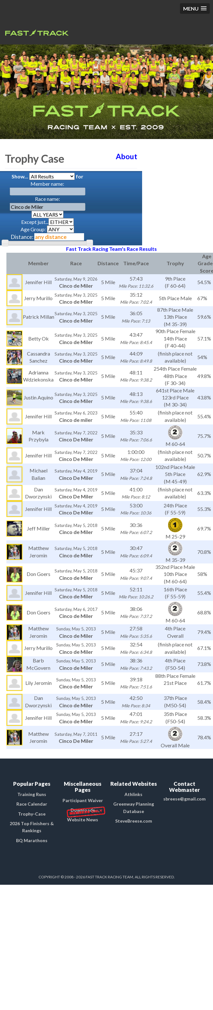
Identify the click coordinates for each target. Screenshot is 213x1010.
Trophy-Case (32, 814)
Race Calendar (31, 804)
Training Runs (31, 794)
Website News (82, 819)
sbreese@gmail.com (184, 798)
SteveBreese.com (133, 821)
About (126, 156)
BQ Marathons (31, 840)
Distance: (22, 237)
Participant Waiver (83, 800)
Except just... (47, 222)
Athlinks (133, 794)
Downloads (83, 810)
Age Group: (47, 229)
